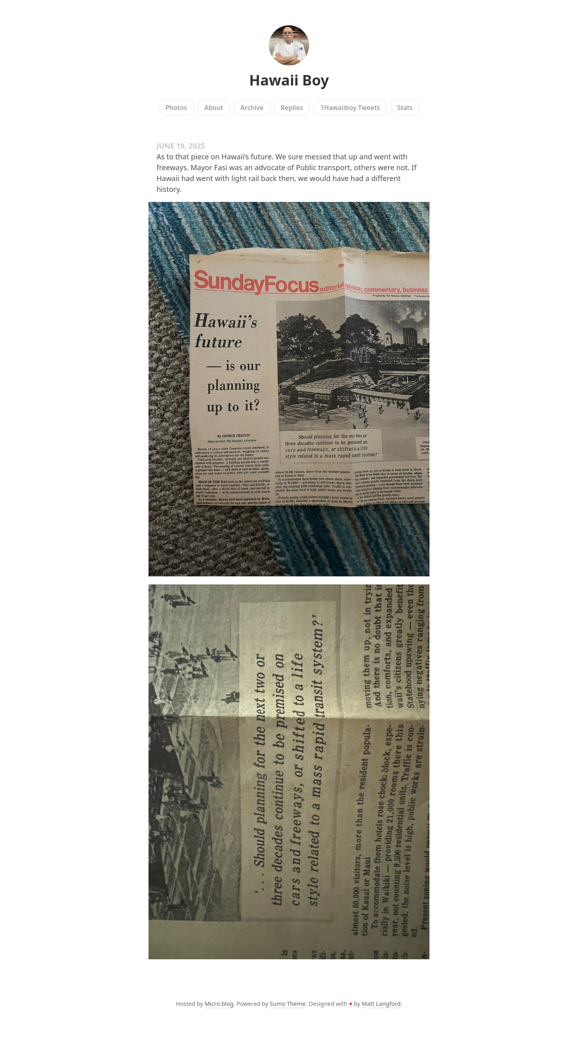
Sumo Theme (287, 1003)
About (213, 107)
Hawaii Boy (289, 80)
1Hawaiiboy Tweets (350, 107)
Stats (405, 107)
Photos (176, 107)
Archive (251, 107)
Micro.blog (219, 1003)
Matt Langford (381, 1003)
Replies (292, 107)
